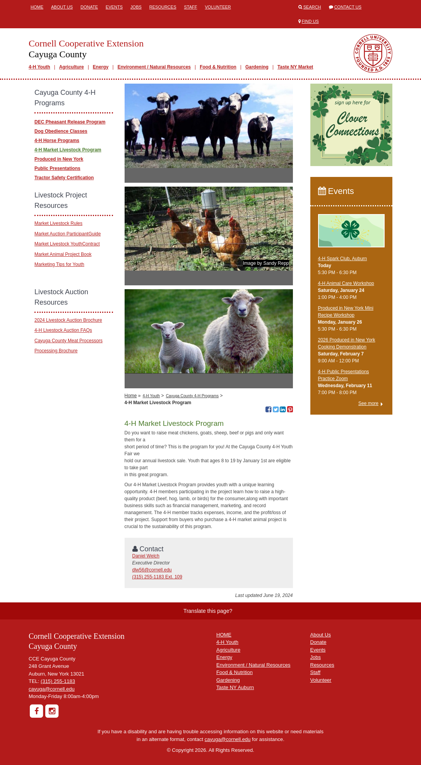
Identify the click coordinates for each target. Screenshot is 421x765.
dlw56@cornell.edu (152, 570)
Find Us (310, 21)
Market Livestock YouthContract (67, 244)
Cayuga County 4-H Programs (192, 396)
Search (312, 7)
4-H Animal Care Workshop (346, 283)
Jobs (136, 7)
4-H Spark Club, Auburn (342, 258)
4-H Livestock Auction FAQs (63, 330)
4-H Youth (39, 67)
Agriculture (71, 67)
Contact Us (348, 7)
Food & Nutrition (218, 67)
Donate (89, 7)
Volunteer (218, 7)
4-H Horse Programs (56, 140)
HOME (223, 635)
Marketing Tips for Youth (59, 264)
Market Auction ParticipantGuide (67, 234)
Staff (190, 7)
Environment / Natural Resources (154, 67)
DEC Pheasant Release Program (69, 122)
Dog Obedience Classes (60, 131)
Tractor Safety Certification (64, 177)
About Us (62, 7)
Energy (101, 67)
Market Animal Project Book (62, 254)
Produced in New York (58, 159)
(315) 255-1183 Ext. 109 (157, 577)
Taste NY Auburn (235, 687)
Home (37, 7)
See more (368, 403)
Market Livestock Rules (58, 223)
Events (114, 7)
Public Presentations (57, 168)
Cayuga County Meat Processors (68, 340)
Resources (162, 7)
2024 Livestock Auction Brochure (68, 320)
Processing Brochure (55, 350)
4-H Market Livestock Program (67, 150)
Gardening (257, 67)
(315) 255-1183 (58, 681)
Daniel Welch (145, 556)
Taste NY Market (295, 67)
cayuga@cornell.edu (52, 689)
